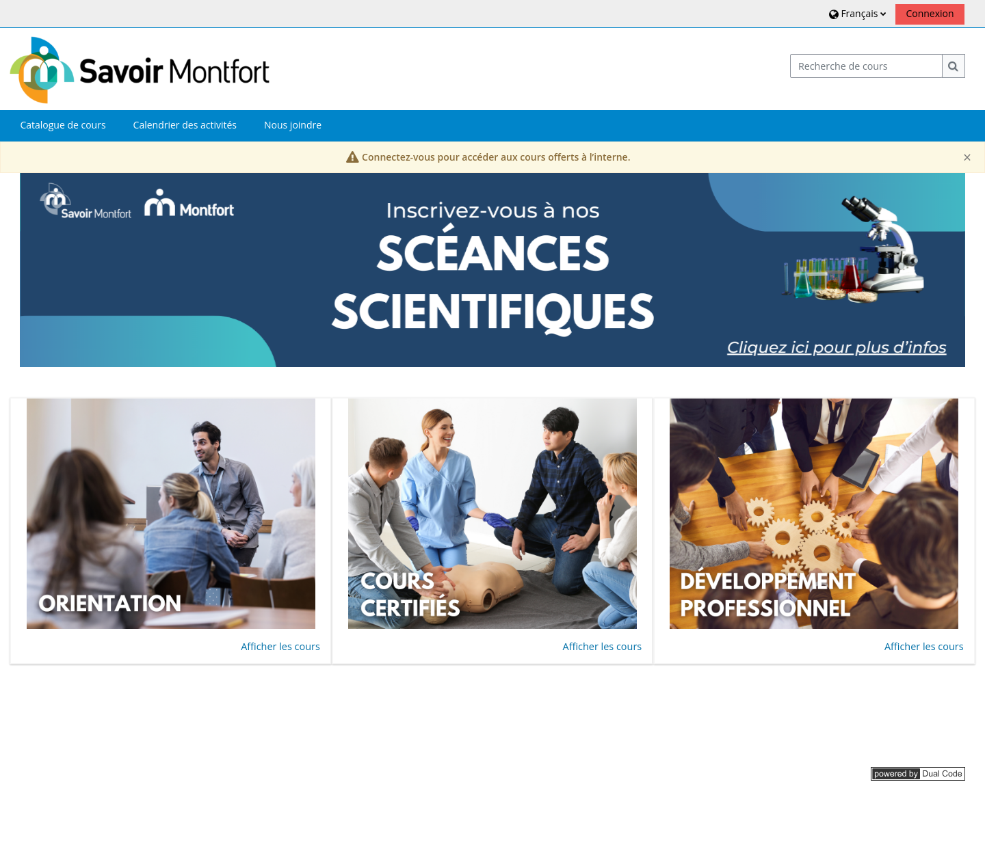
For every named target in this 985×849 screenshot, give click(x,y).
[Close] (967, 157)
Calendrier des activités (185, 124)
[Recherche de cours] (866, 66)
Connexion (930, 13)
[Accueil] (140, 68)
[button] (856, 13)
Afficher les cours (280, 646)
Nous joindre (292, 124)
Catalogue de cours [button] (62, 124)
